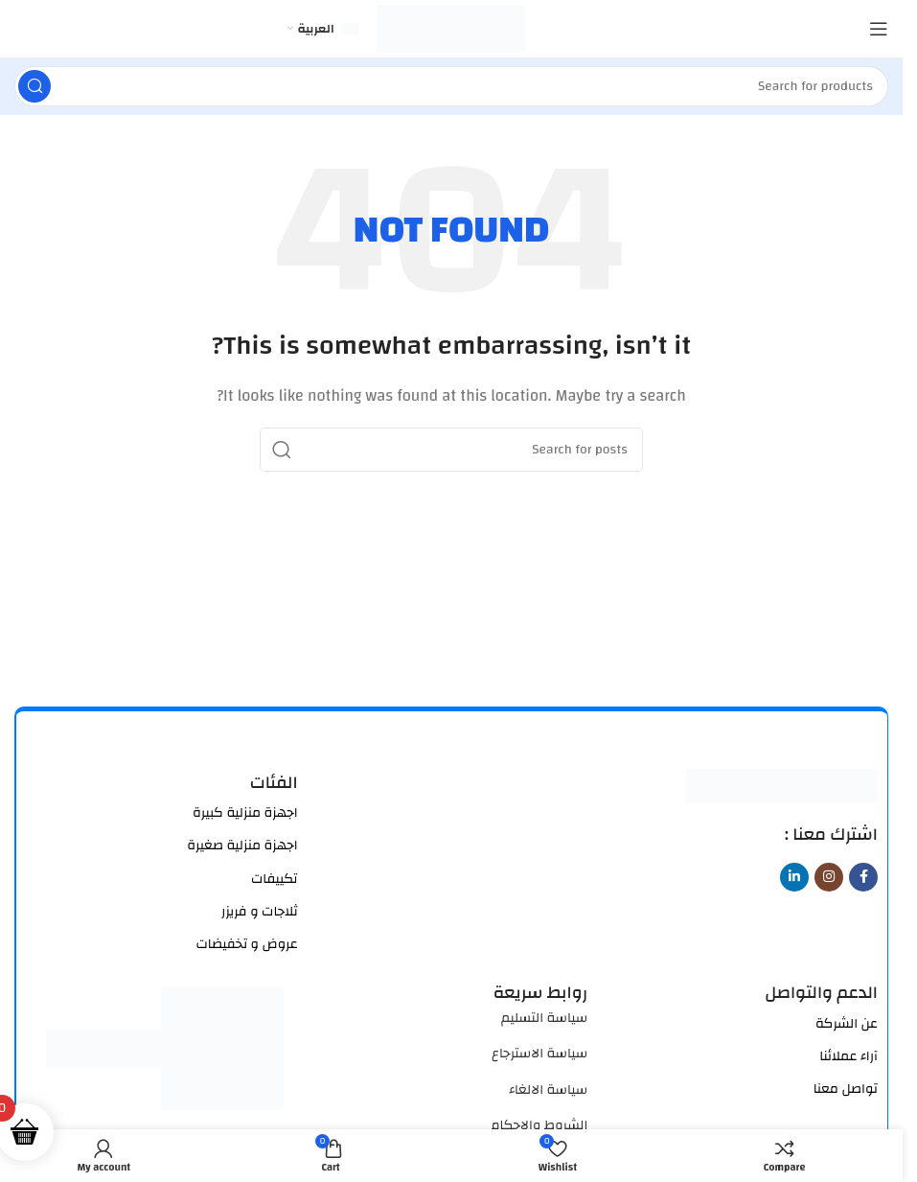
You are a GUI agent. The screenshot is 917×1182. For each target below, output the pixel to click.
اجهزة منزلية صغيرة (242, 845)
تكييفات (274, 879)
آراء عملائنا (848, 1056)
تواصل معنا (846, 1089)
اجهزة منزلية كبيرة (245, 812)
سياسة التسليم (544, 1018)
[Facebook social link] (863, 877)
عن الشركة (846, 1023)
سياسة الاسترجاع (539, 1053)
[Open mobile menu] (879, 29)
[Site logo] (452, 28)
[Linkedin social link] (794, 877)
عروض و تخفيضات (246, 944)
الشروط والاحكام (539, 1125)
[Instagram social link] (828, 877)
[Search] (451, 86)
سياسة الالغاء (548, 1090)
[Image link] (782, 785)
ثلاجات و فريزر (259, 911)
